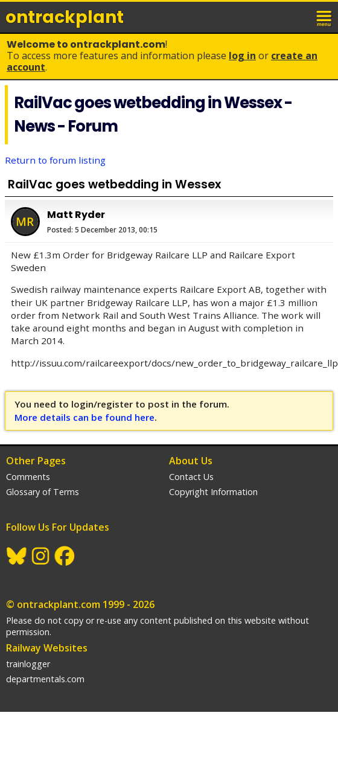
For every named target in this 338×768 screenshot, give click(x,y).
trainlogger (28, 664)
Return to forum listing (55, 160)
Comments (28, 476)
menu (324, 17)
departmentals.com (45, 679)
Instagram (41, 556)
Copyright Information (213, 492)
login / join (298, 17)
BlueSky (17, 556)
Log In (242, 55)
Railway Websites (47, 647)
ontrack (64, 17)
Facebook (65, 556)
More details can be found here (84, 417)
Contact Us (191, 476)
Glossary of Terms (42, 492)
